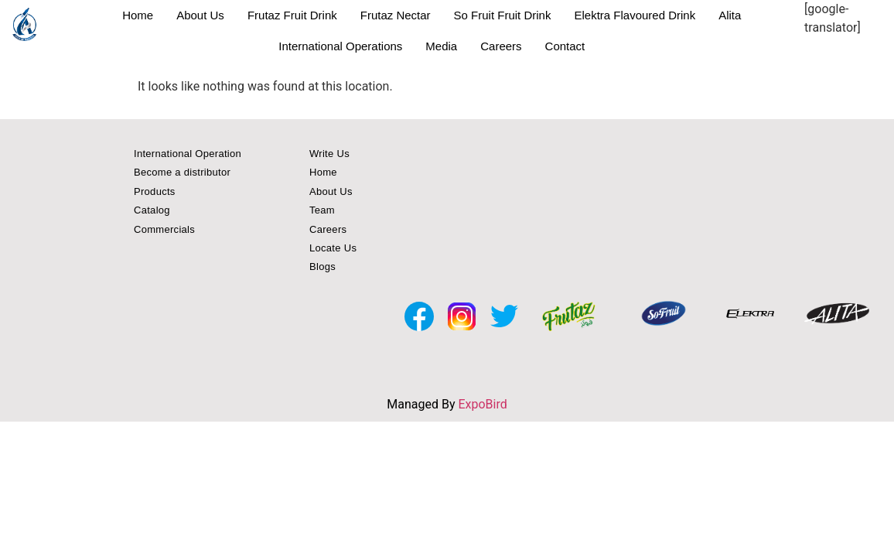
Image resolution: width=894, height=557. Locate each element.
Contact (565, 46)
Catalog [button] (152, 210)
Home (137, 15)
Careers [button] (327, 229)
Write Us (329, 153)
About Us (200, 15)
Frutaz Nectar (395, 15)
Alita (729, 15)
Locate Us (333, 248)
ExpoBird (482, 404)
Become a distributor (182, 172)
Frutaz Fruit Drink (292, 15)
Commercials (164, 229)
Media (441, 46)
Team (322, 210)
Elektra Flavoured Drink (634, 15)
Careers (500, 46)
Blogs (322, 266)
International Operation (187, 153)
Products (155, 191)
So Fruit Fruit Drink (502, 15)
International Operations (340, 46)
